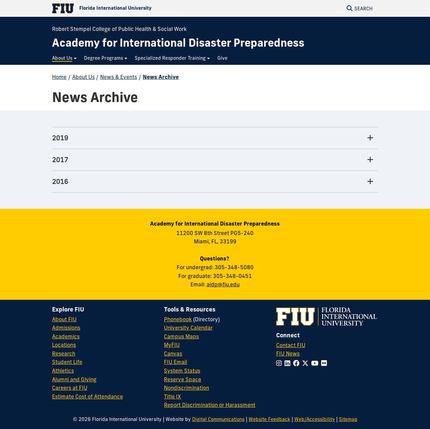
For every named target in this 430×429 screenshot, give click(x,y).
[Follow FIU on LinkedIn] (289, 363)
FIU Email (175, 362)
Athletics (63, 370)
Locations (64, 344)
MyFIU (172, 344)
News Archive (161, 77)
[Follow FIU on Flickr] (325, 363)
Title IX (172, 396)
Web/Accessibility (314, 419)
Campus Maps (181, 336)
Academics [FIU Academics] (66, 336)
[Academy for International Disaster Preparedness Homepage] (178, 42)
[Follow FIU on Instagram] (280, 363)
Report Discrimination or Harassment (209, 404)
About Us (83, 77)
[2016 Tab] (215, 182)
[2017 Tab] (215, 160)
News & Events (118, 77)
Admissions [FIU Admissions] (66, 327)
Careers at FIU (69, 387)
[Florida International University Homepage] (133, 8)
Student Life (67, 362)
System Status (182, 370)
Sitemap (348, 419)
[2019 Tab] (215, 138)
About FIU (64, 319)
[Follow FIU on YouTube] (316, 363)
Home (59, 77)
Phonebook (178, 319)
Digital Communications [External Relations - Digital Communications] (218, 419)
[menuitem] (65, 58)
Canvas (173, 353)
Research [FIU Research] (63, 353)
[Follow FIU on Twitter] (306, 363)
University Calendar (188, 327)
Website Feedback (269, 419)
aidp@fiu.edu (223, 284)
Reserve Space (182, 379)
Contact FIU (290, 345)
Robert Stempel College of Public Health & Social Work (119, 29)
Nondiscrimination (186, 387)
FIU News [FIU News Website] (288, 353)
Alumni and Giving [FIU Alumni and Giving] (74, 379)
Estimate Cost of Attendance (87, 396)
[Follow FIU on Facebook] (297, 363)
